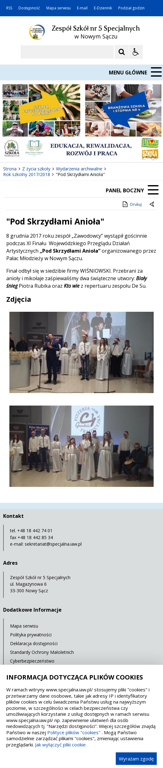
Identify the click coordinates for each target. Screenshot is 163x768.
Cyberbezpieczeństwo (32, 661)
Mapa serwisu (58, 8)
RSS (9, 8)
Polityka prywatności (31, 635)
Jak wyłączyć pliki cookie (60, 744)
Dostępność (29, 8)
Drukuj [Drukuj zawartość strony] (131, 204)
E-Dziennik (103, 8)
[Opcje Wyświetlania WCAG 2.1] (136, 52)
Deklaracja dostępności (34, 643)
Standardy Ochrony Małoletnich (42, 652)
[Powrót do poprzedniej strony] (152, 204)
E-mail (82, 8)
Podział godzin (131, 8)
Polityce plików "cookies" (73, 732)
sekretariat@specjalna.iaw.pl (53, 544)
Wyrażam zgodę (136, 758)
